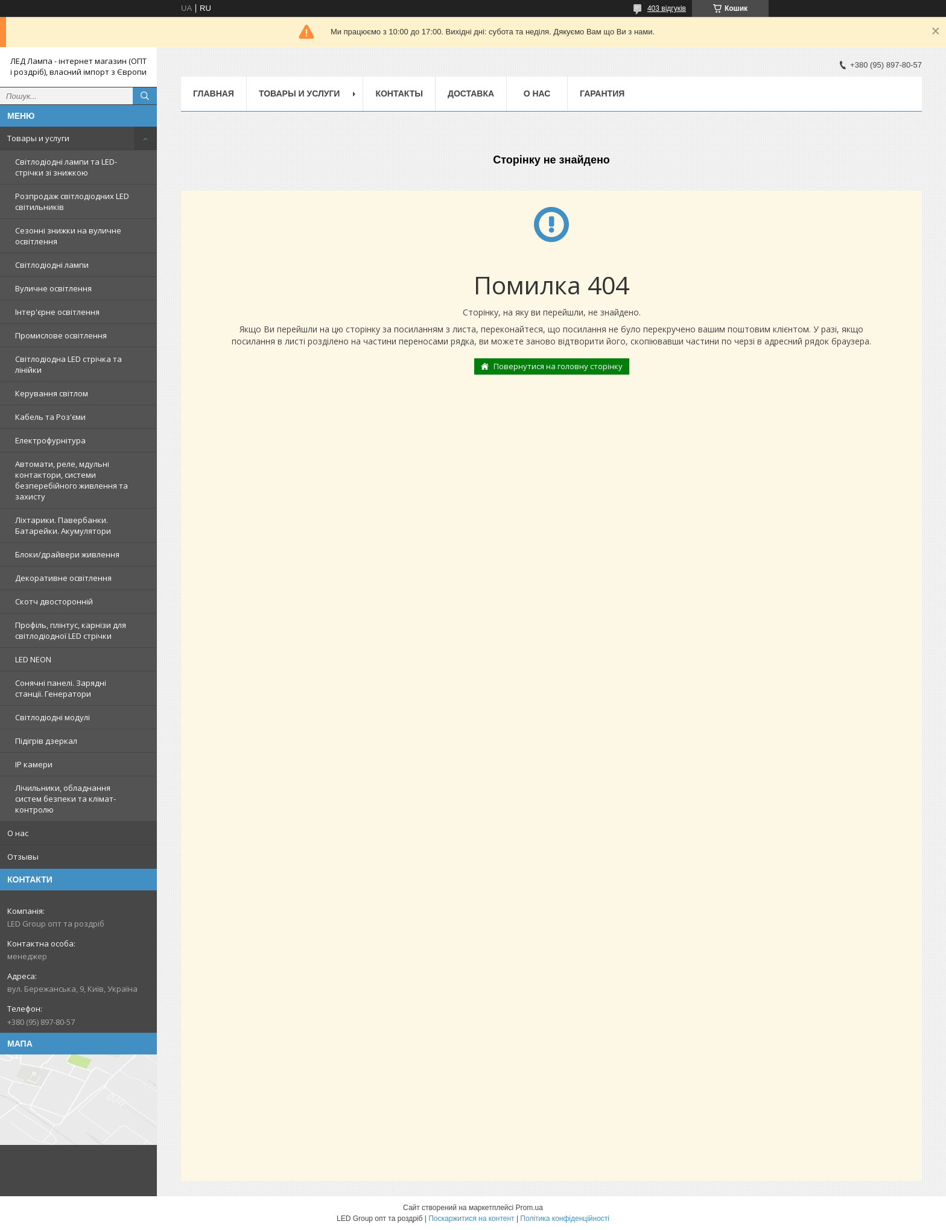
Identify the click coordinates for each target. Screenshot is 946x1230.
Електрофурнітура (50, 440)
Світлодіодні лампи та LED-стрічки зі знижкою (66, 167)
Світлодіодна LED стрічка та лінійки (68, 364)
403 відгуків (666, 8)
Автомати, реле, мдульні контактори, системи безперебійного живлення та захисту (71, 480)
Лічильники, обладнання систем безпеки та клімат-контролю (65, 798)
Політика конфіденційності (564, 1218)
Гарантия (602, 93)
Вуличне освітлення (53, 288)
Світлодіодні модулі (52, 717)
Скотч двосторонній (54, 601)
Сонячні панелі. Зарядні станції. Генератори (60, 688)
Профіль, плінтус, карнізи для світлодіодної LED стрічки (70, 630)
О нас (17, 833)
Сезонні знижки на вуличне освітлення (68, 236)
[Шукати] (145, 96)
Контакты (398, 93)
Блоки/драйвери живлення (67, 554)
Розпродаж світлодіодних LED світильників (72, 201)
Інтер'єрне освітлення (57, 311)
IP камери (33, 764)
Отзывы (23, 856)
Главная (213, 93)
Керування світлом (51, 393)
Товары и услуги (38, 138)
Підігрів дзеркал (46, 740)
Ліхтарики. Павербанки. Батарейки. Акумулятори (63, 525)
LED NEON (33, 659)
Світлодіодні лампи (52, 264)
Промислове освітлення (61, 335)
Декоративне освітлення (63, 577)
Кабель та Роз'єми (50, 416)
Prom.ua (529, 1207)
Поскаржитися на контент (471, 1218)
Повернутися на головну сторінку (558, 366)
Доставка (471, 93)
